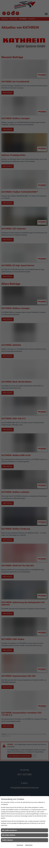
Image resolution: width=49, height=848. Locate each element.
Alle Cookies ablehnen (8, 835)
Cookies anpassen (7, 840)
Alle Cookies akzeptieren (9, 830)
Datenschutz (28, 845)
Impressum (20, 845)
